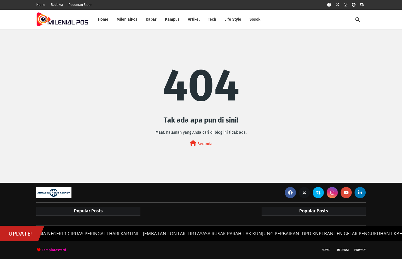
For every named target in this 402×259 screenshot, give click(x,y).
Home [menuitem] (103, 19)
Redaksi (57, 5)
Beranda (201, 143)
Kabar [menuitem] (151, 19)
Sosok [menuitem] (255, 19)
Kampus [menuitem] (172, 19)
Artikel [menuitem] (194, 19)
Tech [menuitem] (212, 19)
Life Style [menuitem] (232, 19)
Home (40, 5)
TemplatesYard (54, 250)
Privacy (360, 250)
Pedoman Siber (80, 5)
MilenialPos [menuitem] (127, 19)
